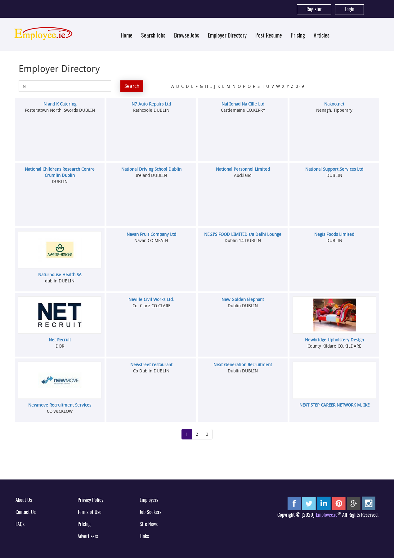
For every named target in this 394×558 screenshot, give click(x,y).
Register (314, 9)
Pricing (298, 36)
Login (349, 9)
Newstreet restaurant (151, 364)
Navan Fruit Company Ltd (151, 234)
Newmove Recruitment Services (59, 405)
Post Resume (268, 36)
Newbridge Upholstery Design (334, 340)
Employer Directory (227, 36)
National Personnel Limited (243, 169)
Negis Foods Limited (334, 234)
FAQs (20, 524)
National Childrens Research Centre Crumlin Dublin (60, 172)
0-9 (300, 86)
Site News (149, 524)
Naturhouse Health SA (60, 274)
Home (126, 36)
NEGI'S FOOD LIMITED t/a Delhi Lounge (242, 234)
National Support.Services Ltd (334, 169)
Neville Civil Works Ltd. (151, 299)
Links (144, 536)
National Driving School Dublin (151, 169)
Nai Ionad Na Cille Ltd (243, 104)
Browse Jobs (186, 36)
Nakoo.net (334, 104)
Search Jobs (153, 36)
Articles (321, 36)
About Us (24, 500)
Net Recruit (60, 340)
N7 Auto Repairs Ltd (151, 104)
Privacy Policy (90, 500)
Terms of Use (89, 512)
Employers (149, 500)
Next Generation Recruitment (242, 364)
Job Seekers (150, 512)
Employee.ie (327, 515)
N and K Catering (59, 104)
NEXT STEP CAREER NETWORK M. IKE (334, 405)
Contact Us (26, 512)
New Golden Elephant (243, 299)
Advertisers (88, 536)
